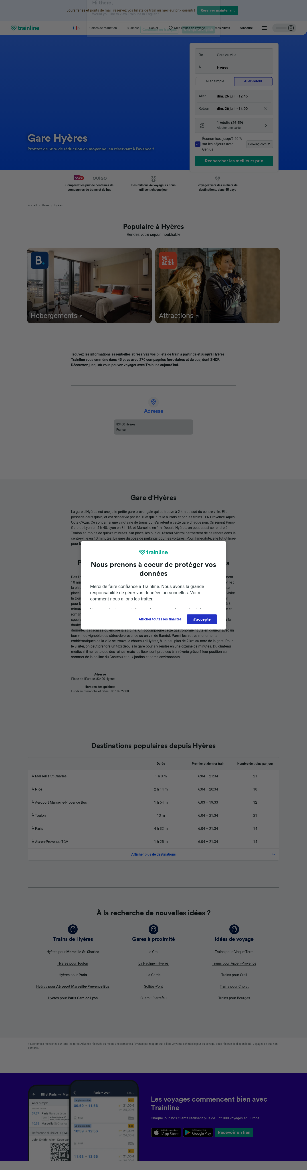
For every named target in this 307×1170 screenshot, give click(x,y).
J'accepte (202, 619)
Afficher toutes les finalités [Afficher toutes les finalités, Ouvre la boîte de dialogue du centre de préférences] (160, 619)
